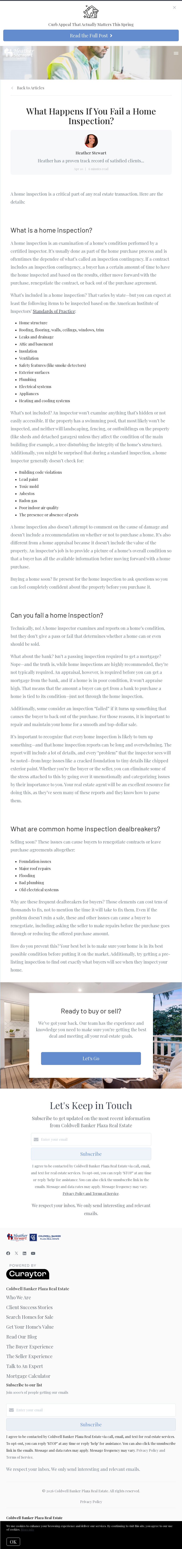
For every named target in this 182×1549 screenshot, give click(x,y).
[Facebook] (8, 1253)
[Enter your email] (95, 1139)
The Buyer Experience (29, 1346)
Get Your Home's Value (30, 1327)
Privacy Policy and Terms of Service (91, 1193)
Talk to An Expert (24, 1366)
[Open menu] (176, 53)
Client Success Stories (29, 1307)
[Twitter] (16, 1253)
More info (27, 1529)
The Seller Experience (29, 1356)
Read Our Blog (21, 1336)
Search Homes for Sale (29, 1317)
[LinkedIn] (24, 1253)
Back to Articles (30, 87)
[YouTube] (33, 1253)
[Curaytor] (27, 1278)
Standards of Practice (54, 311)
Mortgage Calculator (28, 1376)
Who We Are (18, 1297)
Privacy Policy (91, 1501)
